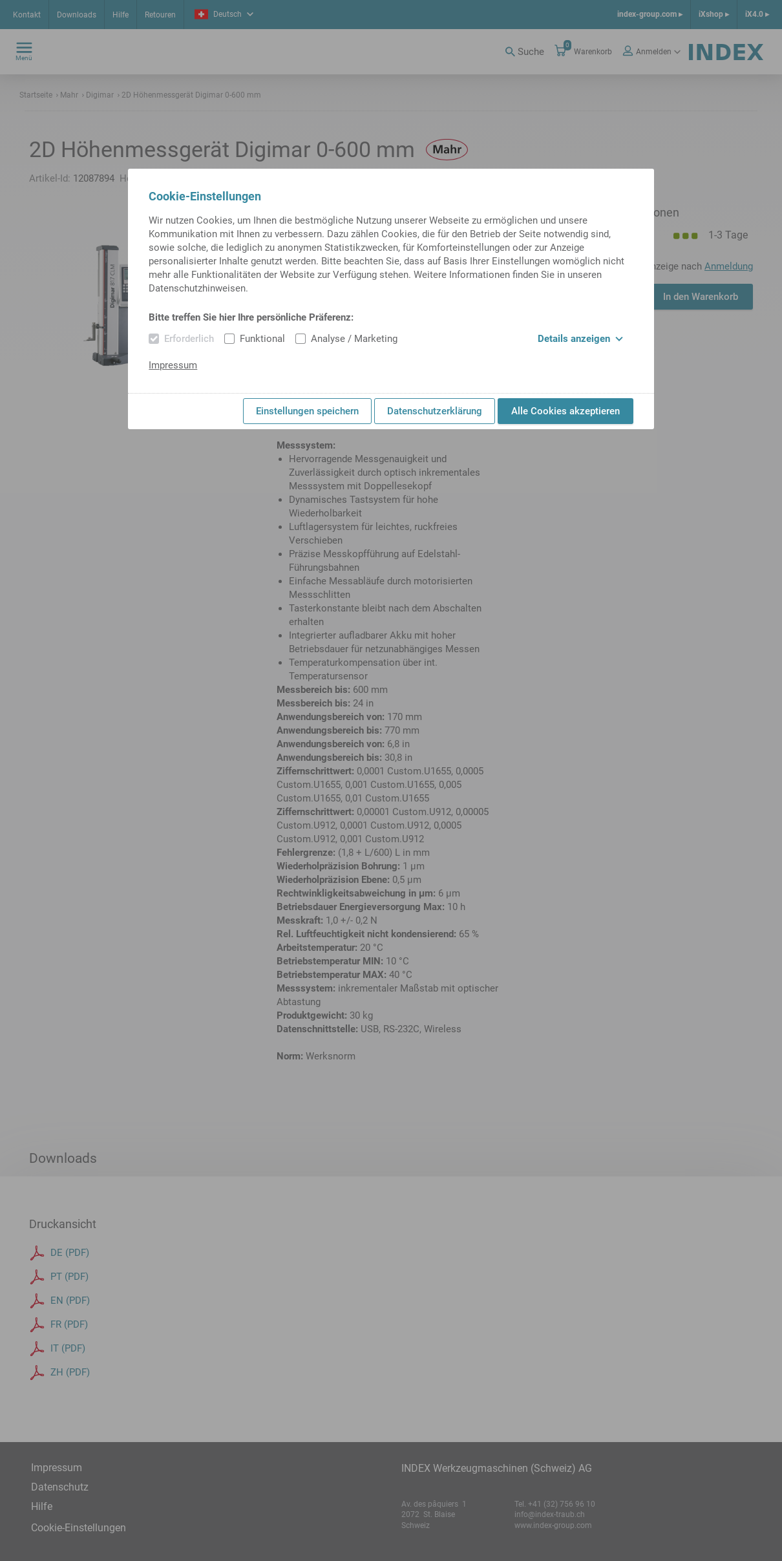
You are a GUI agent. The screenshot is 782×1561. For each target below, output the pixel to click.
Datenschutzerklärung (434, 411)
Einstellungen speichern (307, 411)
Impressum (173, 365)
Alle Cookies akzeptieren (565, 411)
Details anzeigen (580, 339)
